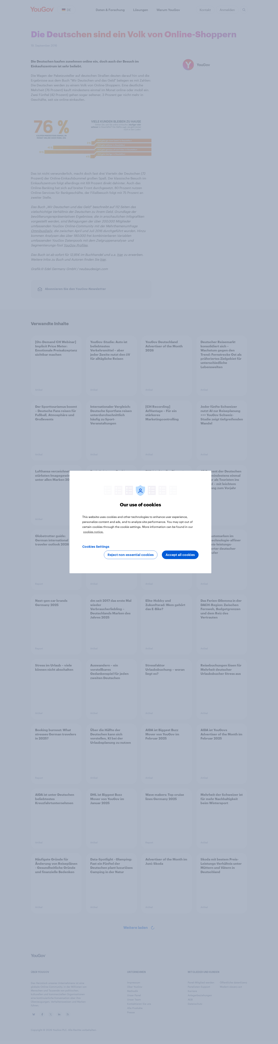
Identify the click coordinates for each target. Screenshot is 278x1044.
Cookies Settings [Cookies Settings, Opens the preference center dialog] (95, 546)
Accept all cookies (180, 554)
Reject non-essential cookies (131, 554)
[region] (140, 522)
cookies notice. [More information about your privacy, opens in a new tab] (93, 531)
